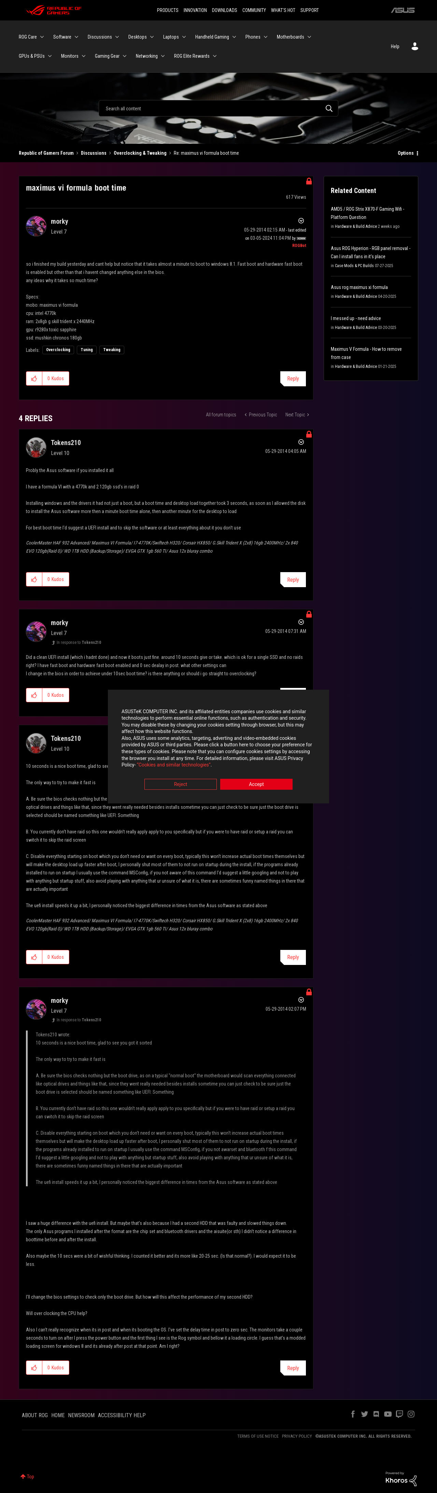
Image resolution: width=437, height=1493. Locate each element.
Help (395, 46)
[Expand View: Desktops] (152, 37)
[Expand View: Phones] (265, 37)
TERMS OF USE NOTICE (258, 1436)
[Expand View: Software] (76, 37)
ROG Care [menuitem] (28, 37)
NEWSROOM (81, 1415)
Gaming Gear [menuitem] (107, 56)
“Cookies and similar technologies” (174, 765)
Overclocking (58, 349)
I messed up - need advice (356, 318)
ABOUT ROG (35, 1415)
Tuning (87, 349)
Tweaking (112, 349)
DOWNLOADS (224, 10)
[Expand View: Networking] (162, 56)
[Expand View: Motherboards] (309, 37)
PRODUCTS (168, 10)
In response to (79, 642)
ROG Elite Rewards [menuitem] (192, 56)
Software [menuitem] (62, 37)
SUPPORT (309, 10)
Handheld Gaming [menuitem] (212, 37)
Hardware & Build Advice (356, 226)
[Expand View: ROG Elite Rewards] (214, 56)
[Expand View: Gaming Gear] (124, 56)
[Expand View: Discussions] (117, 37)
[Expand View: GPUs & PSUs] (49, 56)
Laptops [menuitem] (171, 37)
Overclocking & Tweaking (140, 153)
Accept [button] (256, 784)
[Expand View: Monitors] (83, 56)
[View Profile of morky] (59, 221)
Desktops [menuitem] (137, 37)
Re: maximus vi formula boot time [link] (206, 153)
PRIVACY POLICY (297, 1436)
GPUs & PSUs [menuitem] (32, 56)
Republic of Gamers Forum (46, 153)
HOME (58, 1415)
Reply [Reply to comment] (293, 580)
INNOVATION (195, 10)
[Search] (218, 108)
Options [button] (406, 153)
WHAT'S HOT (283, 10)
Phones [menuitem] (252, 37)
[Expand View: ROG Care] (42, 37)
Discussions (94, 153)
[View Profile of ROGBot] (299, 245)
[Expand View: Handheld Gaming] (234, 37)
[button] (34, 378)
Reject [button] (180, 784)
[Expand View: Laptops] (184, 37)
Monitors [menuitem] (70, 56)
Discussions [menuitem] (100, 37)
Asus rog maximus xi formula (359, 287)
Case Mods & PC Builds (354, 265)
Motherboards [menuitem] (290, 37)
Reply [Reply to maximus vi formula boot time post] (293, 378)
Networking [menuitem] (147, 56)
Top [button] (30, 1476)
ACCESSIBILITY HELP (122, 1415)
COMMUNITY (254, 10)
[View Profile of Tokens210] (66, 443)
